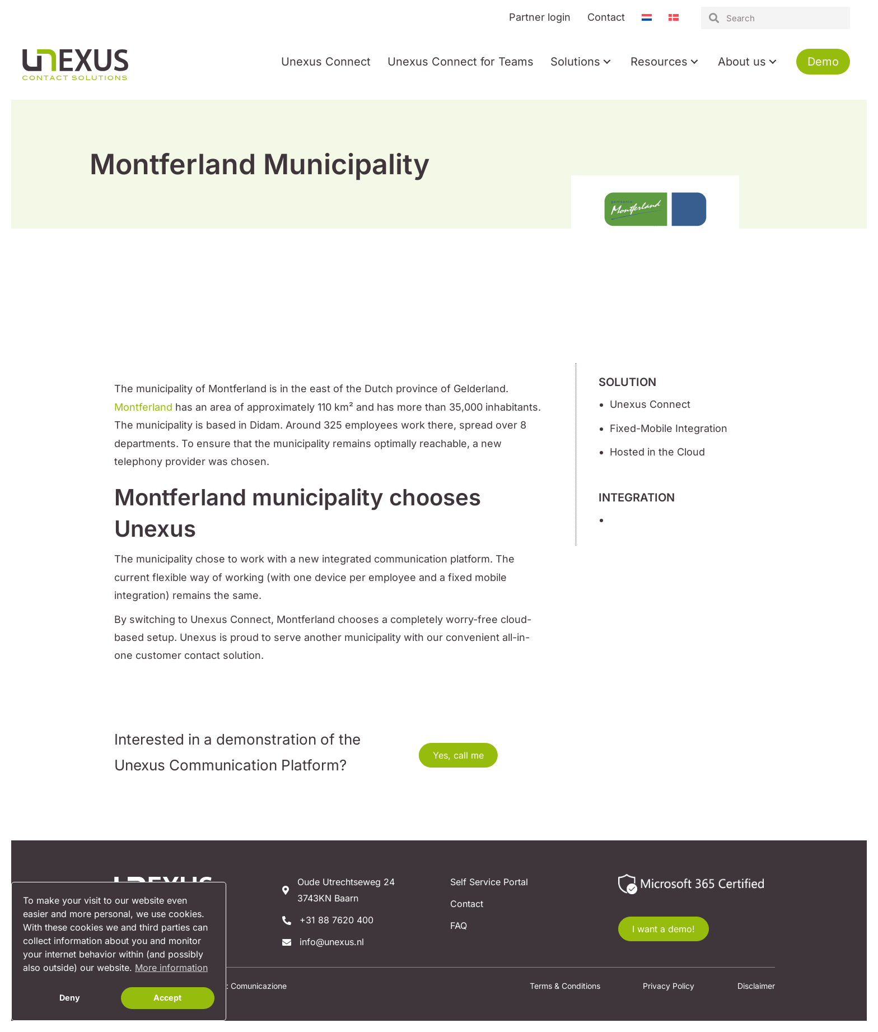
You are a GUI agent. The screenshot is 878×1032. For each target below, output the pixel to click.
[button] (607, 61)
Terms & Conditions (565, 986)
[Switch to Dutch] (646, 17)
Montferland (143, 407)
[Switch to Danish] (673, 17)
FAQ (458, 925)
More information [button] (171, 967)
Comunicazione (259, 986)
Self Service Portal (489, 881)
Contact (466, 903)
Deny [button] (69, 997)
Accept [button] (167, 997)
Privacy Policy (668, 986)
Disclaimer (756, 986)
